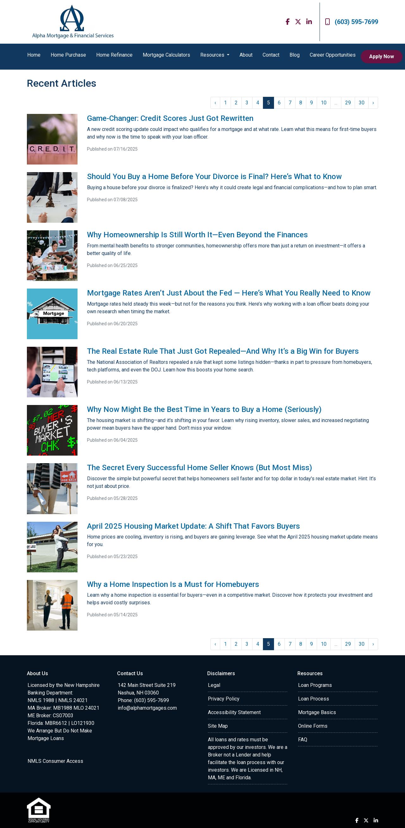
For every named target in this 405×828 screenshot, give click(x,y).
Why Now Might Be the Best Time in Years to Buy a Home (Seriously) (204, 409)
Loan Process (313, 699)
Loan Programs (315, 685)
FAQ (302, 740)
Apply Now (381, 56)
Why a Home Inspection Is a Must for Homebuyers (173, 584)
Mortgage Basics (317, 712)
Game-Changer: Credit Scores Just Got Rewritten (170, 118)
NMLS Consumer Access (55, 761)
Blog (295, 55)
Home (33, 55)
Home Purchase (68, 55)
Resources (213, 55)
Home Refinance (114, 55)
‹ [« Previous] (215, 103)
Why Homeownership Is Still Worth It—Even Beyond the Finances (197, 234)
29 (348, 103)
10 (324, 103)
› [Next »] (373, 103)
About (246, 55)
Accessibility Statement (234, 712)
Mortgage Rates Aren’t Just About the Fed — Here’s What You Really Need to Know (229, 293)
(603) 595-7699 (351, 22)
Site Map (218, 726)
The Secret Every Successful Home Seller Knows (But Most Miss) (199, 467)
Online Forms (312, 726)
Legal (214, 685)
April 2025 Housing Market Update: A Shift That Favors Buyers (193, 526)
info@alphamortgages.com (147, 708)
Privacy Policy (224, 699)
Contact (271, 55)
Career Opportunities (333, 55)
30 (361, 103)
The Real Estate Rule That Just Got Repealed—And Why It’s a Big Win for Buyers (223, 351)
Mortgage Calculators (166, 55)
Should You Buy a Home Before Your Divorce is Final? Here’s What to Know (214, 176)
